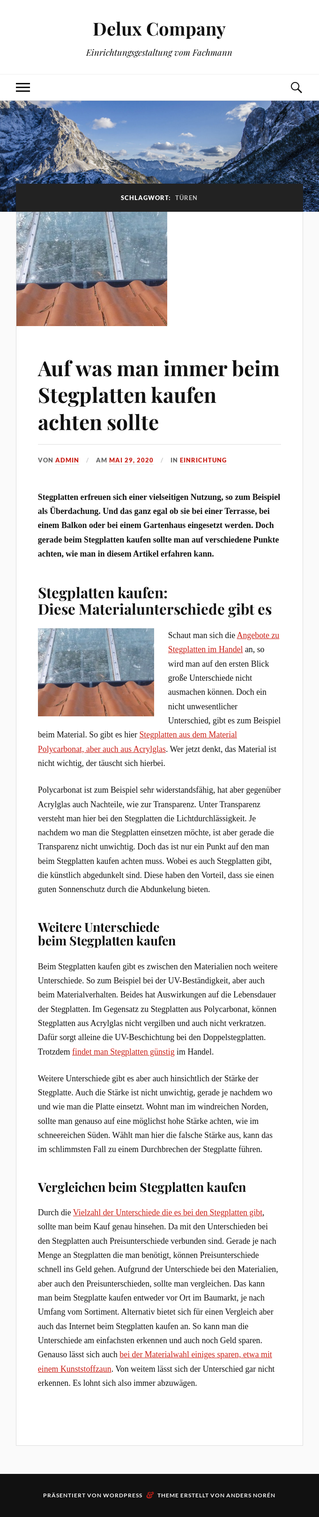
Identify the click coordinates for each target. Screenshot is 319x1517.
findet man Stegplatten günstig (123, 1051)
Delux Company (159, 28)
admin (67, 460)
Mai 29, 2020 (131, 460)
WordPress (122, 1495)
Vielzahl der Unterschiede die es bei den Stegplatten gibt (167, 1212)
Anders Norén (250, 1495)
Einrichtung (203, 460)
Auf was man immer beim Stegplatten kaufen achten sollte (159, 394)
